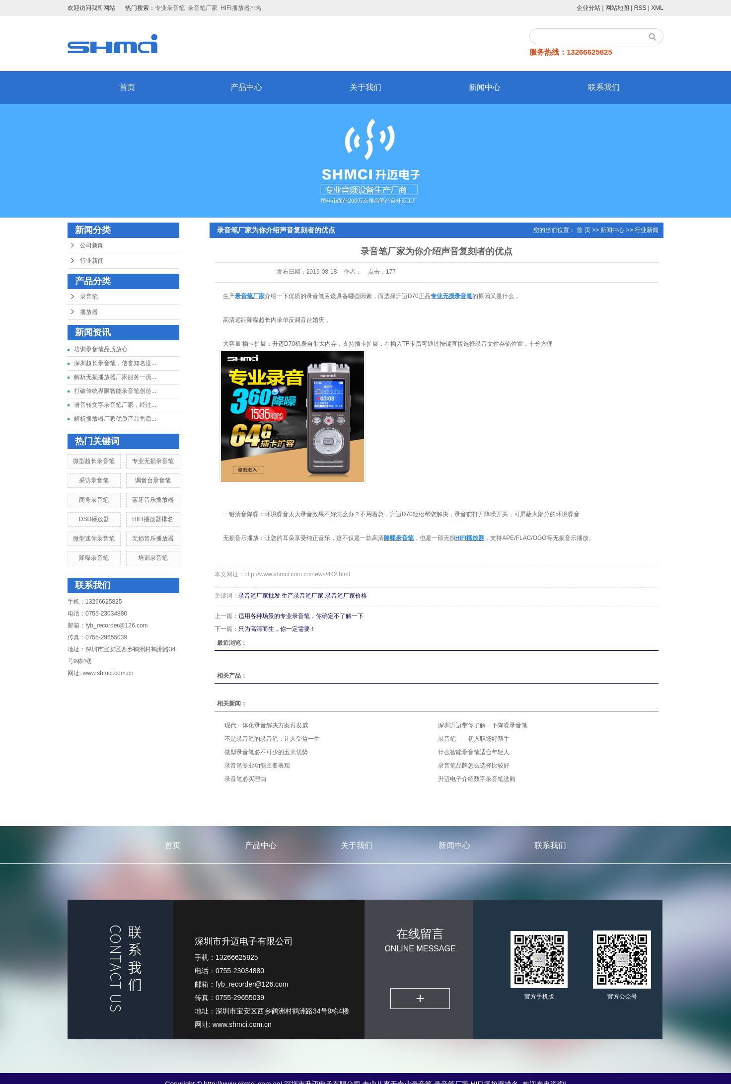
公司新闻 (92, 245)
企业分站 (588, 7)
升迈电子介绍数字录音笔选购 (476, 778)
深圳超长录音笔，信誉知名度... (115, 363)
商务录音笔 (94, 499)
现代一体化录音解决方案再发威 (266, 725)
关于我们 (365, 87)
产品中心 (246, 87)
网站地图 (617, 7)
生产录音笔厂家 (302, 595)
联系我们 (604, 87)
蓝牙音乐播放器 (153, 499)
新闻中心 (485, 87)
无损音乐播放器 (153, 538)
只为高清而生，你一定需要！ (277, 628)
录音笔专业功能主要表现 (257, 765)
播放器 (89, 312)
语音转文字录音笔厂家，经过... (115, 404)
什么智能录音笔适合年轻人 (474, 752)
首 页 (583, 230)
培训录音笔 (153, 557)
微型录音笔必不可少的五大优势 (266, 752)
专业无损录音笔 (153, 461)
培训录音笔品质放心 (101, 349)
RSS (640, 7)
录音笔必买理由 (245, 778)
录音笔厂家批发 (259, 595)
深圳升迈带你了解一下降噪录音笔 (482, 725)
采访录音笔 (94, 480)
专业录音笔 (170, 7)
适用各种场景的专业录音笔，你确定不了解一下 (301, 616)
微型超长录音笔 (94, 461)
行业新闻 (92, 260)
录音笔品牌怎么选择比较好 (474, 765)
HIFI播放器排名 (241, 7)
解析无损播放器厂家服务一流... (115, 377)
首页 (127, 87)
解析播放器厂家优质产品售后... (115, 418)
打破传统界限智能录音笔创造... (115, 390)
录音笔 (89, 296)
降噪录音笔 (94, 557)
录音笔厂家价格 (346, 595)
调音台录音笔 (153, 480)
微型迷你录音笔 (94, 538)
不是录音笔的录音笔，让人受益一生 (272, 738)
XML (657, 7)
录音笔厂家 (203, 7)
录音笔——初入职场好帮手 (474, 738)
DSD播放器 (94, 519)
